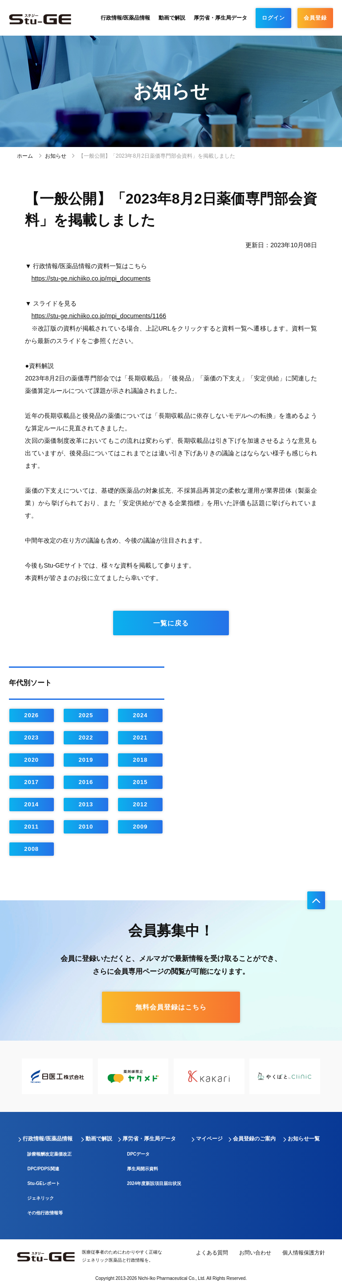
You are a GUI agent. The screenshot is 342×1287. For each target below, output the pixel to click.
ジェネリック (40, 1198)
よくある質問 (212, 1253)
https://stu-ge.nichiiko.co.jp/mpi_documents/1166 (98, 315)
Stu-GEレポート (43, 1183)
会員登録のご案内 (254, 1139)
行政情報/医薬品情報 (125, 18)
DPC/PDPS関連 (43, 1168)
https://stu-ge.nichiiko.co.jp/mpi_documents (91, 278)
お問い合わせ (255, 1253)
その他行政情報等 (45, 1212)
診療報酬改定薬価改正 (49, 1154)
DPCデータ (138, 1154)
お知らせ (55, 156)
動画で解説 (172, 18)
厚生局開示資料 (142, 1168)
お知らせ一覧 (304, 1139)
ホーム (25, 156)
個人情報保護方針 (303, 1253)
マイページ (209, 1139)
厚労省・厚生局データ (220, 18)
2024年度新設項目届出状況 (154, 1183)
